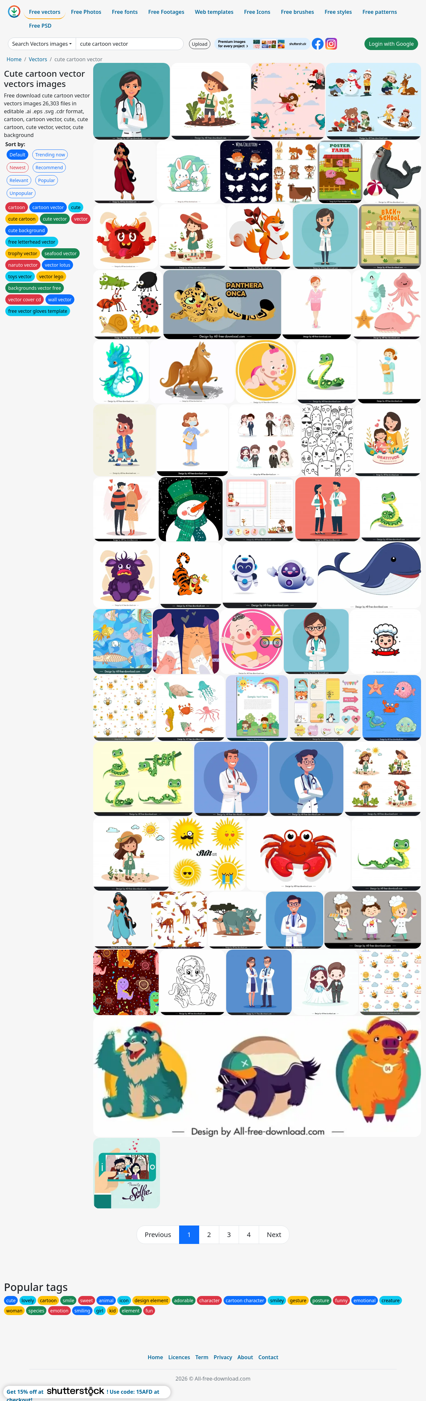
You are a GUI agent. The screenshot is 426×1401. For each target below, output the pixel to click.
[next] (274, 1235)
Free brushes (297, 11)
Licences (179, 1357)
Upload (199, 44)
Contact (268, 1357)
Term (201, 1357)
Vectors (38, 59)
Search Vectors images (40, 43)
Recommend (49, 167)
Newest (18, 167)
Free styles (338, 11)
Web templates (214, 11)
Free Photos (86, 11)
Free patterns (379, 11)
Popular (46, 180)
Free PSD (40, 25)
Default (17, 154)
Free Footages (166, 11)
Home (14, 59)
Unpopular (21, 193)
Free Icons (257, 11)
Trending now (50, 154)
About (245, 1357)
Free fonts (125, 11)
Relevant (19, 180)
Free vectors (44, 11)
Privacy (223, 1357)
